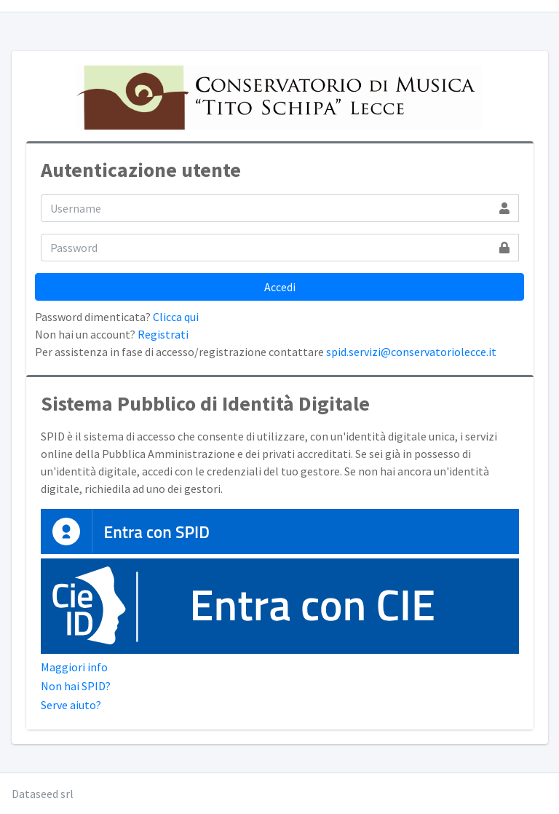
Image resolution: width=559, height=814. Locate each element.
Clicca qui (176, 316)
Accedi (280, 287)
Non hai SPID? (76, 686)
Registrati (163, 334)
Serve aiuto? (71, 705)
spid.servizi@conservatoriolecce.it (411, 351)
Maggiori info (74, 667)
